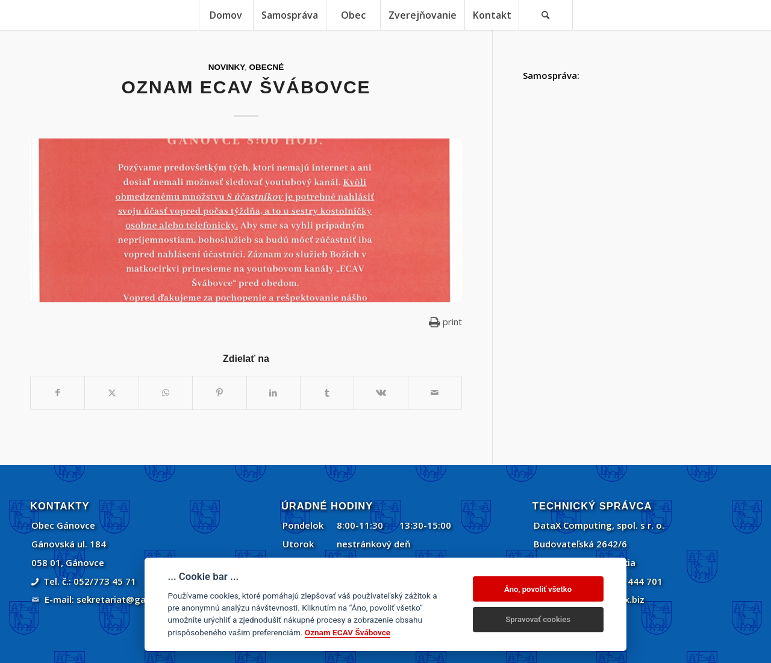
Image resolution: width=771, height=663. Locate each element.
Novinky (226, 67)
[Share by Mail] (434, 392)
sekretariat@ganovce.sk (130, 599)
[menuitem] (226, 15)
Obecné (266, 67)
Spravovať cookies (537, 619)
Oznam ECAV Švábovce (347, 632)
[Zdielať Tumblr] (327, 392)
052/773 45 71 (104, 581)
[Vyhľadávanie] (546, 15)
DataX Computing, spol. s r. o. (599, 525)
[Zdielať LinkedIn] (273, 392)
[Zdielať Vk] (380, 392)
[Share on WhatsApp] (165, 392)
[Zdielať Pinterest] (219, 392)
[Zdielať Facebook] (57, 392)
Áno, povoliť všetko (538, 589)
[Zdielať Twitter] (111, 392)
